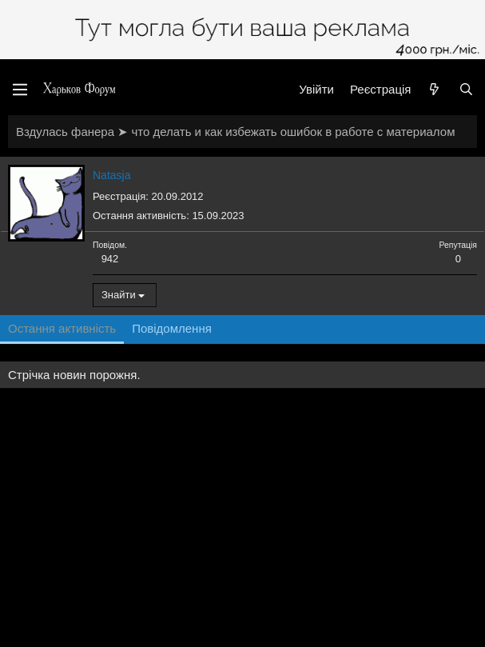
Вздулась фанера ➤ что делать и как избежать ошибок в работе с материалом (235, 131)
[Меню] (20, 89)
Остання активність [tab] (62, 328)
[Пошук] (466, 89)
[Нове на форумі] (434, 89)
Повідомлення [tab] (172, 328)
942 (110, 259)
